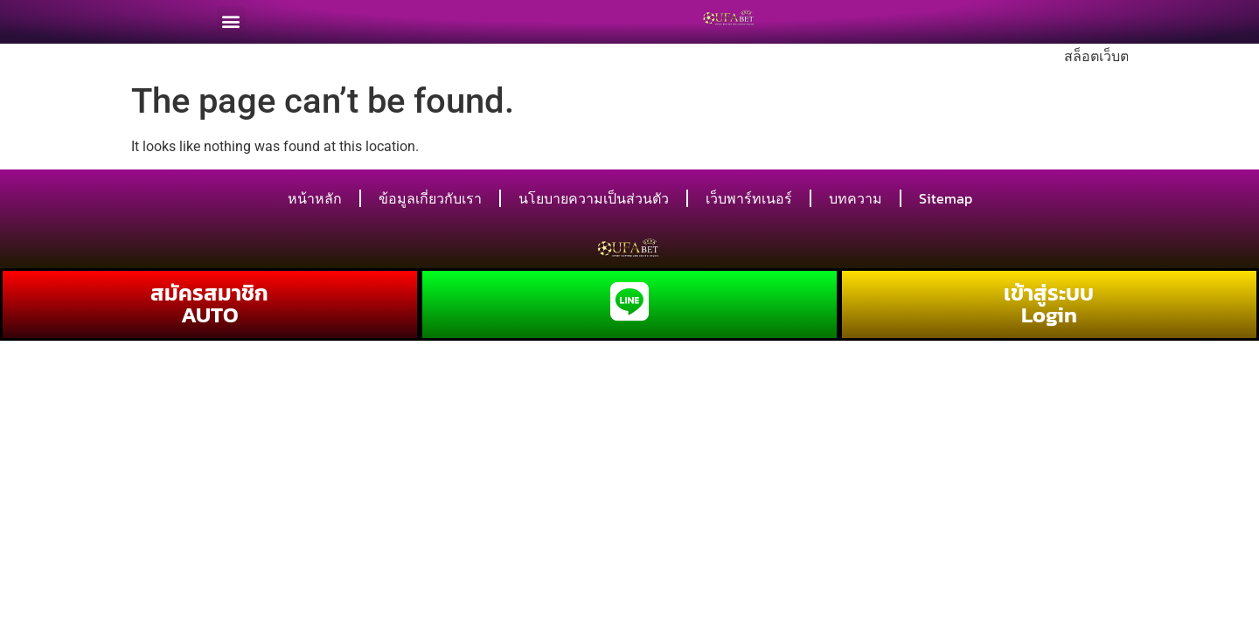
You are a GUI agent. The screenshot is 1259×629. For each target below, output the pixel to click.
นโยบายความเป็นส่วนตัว (593, 198)
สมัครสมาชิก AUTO (209, 303)
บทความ (855, 198)
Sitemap (945, 198)
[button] (231, 17)
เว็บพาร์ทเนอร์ (749, 198)
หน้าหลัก (315, 198)
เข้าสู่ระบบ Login (1049, 303)
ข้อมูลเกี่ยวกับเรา (430, 198)
